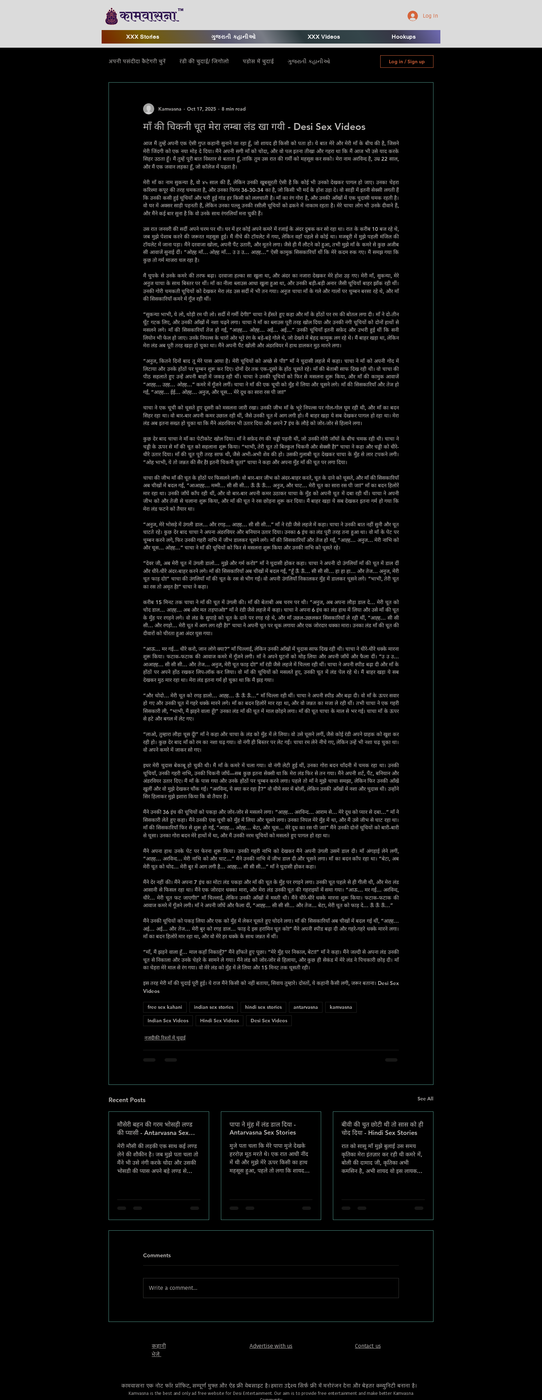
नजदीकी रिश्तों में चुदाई (165, 1038)
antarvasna (305, 1007)
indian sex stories (213, 1007)
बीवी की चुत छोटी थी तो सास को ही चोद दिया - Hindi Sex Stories (382, 1128)
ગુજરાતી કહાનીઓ (309, 61)
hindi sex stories (263, 1007)
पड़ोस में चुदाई (258, 61)
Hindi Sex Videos (219, 1020)
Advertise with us (271, 1346)
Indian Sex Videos (168, 1020)
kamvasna (341, 1007)
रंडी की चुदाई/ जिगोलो (204, 61)
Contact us (368, 1346)
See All (425, 1099)
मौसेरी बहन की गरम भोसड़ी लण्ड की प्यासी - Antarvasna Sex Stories (155, 1128)
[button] (324, 37)
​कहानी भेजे (159, 1350)
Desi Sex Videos (269, 1020)
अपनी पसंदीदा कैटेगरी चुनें (137, 61)
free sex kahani (165, 1007)
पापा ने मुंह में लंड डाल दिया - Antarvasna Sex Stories (263, 1128)
